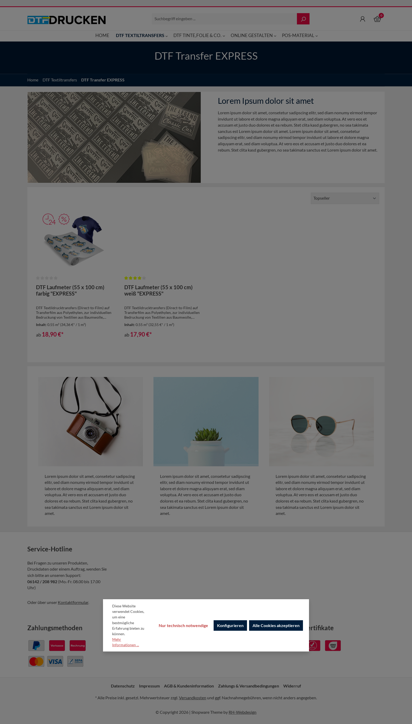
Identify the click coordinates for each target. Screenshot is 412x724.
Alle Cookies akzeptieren (276, 625)
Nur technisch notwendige (183, 625)
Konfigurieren (230, 625)
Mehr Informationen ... (125, 642)
